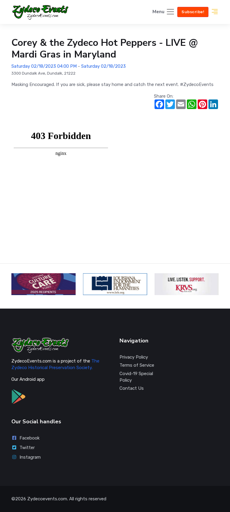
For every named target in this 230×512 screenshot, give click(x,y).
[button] (215, 12)
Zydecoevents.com (47, 499)
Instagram (26, 457)
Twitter (23, 447)
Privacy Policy (133, 357)
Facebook (25, 438)
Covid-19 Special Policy (136, 377)
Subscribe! (192, 12)
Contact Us (131, 388)
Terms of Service (136, 365)
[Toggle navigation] (163, 12)
